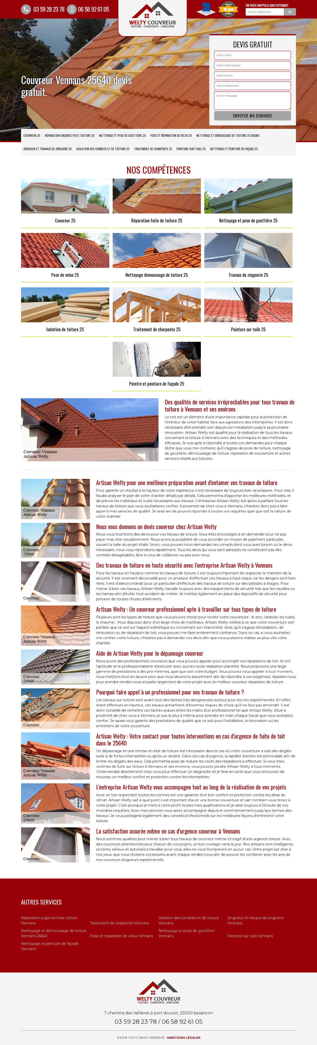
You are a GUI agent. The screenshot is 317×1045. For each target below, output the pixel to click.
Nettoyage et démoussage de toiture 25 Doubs (228, 135)
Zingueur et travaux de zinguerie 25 (47, 149)
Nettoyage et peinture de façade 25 (234, 149)
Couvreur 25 (31, 135)
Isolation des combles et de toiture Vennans (188, 920)
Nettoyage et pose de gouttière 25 (122, 135)
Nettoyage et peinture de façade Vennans (50, 946)
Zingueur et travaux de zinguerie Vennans (255, 920)
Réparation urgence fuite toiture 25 (70, 135)
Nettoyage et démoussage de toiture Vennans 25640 (54, 933)
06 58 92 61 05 (88, 8)
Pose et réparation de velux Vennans (121, 936)
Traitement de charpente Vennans (119, 923)
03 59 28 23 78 (42, 8)
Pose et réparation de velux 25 (171, 135)
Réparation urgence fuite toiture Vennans (49, 920)
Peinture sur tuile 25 (191, 149)
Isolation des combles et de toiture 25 (103, 149)
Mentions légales (183, 1038)
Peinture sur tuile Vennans (250, 936)
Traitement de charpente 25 (153, 149)
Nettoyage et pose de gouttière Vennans (186, 933)
